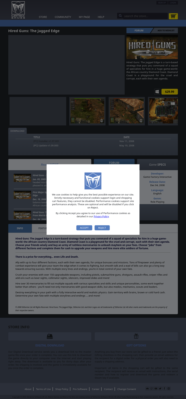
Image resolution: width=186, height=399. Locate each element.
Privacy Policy (101, 216)
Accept (84, 227)
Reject (102, 227)
